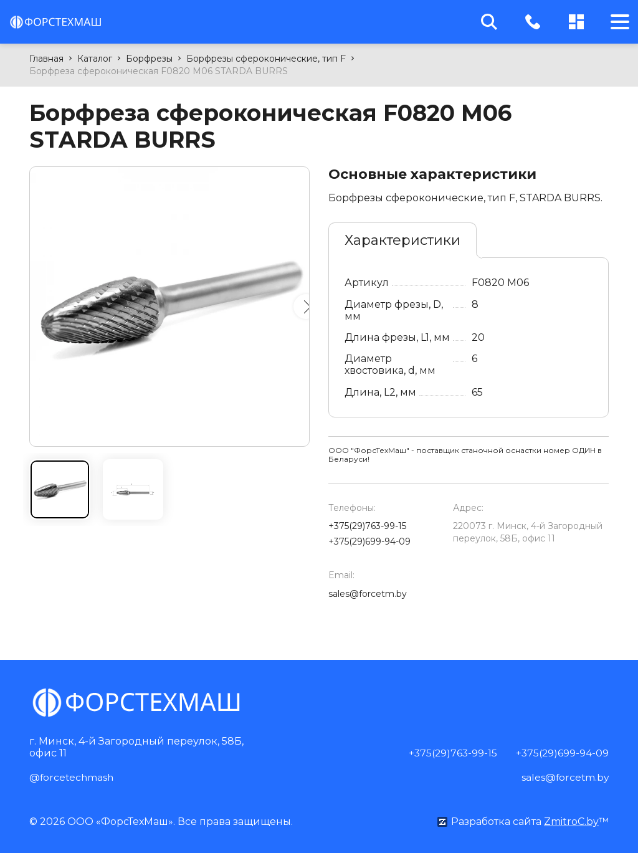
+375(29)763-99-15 (367, 525)
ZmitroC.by (571, 821)
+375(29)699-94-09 (369, 541)
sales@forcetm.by (367, 593)
